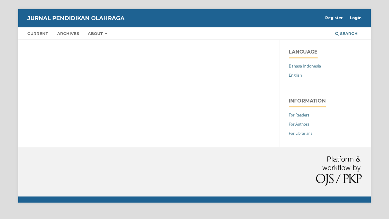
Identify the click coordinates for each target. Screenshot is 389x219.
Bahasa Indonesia (305, 65)
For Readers (299, 115)
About (96, 33)
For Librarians (300, 133)
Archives (68, 33)
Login (356, 17)
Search (346, 33)
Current (37, 33)
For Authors (299, 124)
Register (334, 17)
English (295, 75)
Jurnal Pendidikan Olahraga (76, 18)
